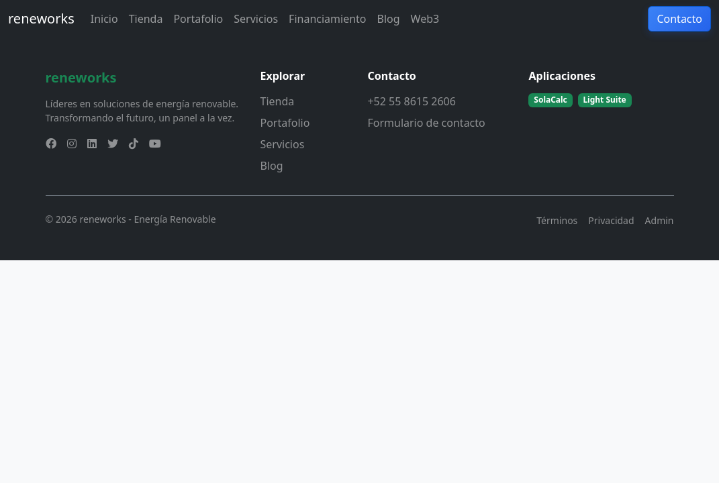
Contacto (679, 18)
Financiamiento (327, 18)
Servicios (256, 18)
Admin (659, 220)
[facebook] (51, 144)
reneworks (41, 18)
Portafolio (198, 18)
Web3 (425, 18)
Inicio (104, 18)
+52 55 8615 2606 (411, 101)
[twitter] (112, 144)
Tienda (146, 18)
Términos (556, 220)
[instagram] (72, 144)
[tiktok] (133, 144)
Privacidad (611, 220)
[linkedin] (92, 144)
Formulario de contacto (426, 122)
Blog (388, 18)
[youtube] (155, 144)
